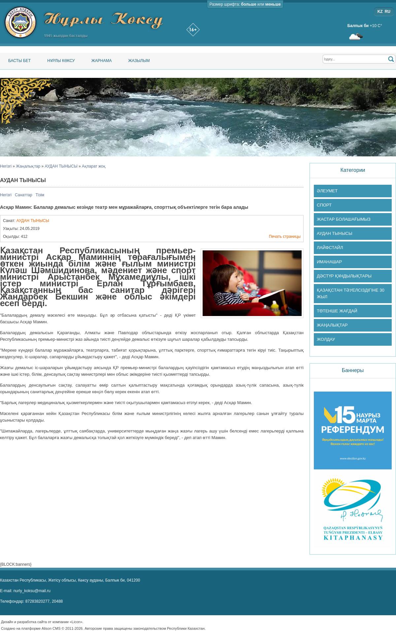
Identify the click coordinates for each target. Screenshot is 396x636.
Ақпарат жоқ (94, 166)
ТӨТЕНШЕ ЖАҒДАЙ (337, 310)
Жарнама (101, 60)
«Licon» (76, 622)
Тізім (40, 195)
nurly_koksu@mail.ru (32, 590)
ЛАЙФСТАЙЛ (330, 247)
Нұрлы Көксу (61, 60)
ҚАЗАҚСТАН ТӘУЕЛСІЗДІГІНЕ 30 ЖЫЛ (350, 293)
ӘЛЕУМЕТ (327, 190)
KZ (380, 11)
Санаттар (23, 195)
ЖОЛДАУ (326, 339)
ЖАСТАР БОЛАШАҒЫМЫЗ (344, 219)
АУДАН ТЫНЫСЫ (61, 166)
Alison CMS (51, 628)
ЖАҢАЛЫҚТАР (332, 325)
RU (387, 11)
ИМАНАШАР (329, 261)
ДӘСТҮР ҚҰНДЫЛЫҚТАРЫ (344, 275)
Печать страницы (285, 236)
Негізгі (6, 166)
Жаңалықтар (28, 166)
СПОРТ (324, 205)
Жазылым (138, 60)
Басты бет (19, 60)
